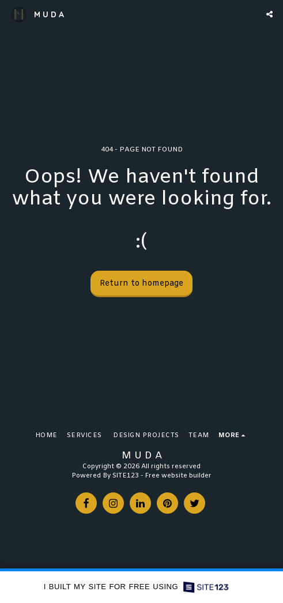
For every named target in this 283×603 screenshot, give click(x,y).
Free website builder (178, 476)
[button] (269, 14)
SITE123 (125, 476)
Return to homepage (141, 283)
